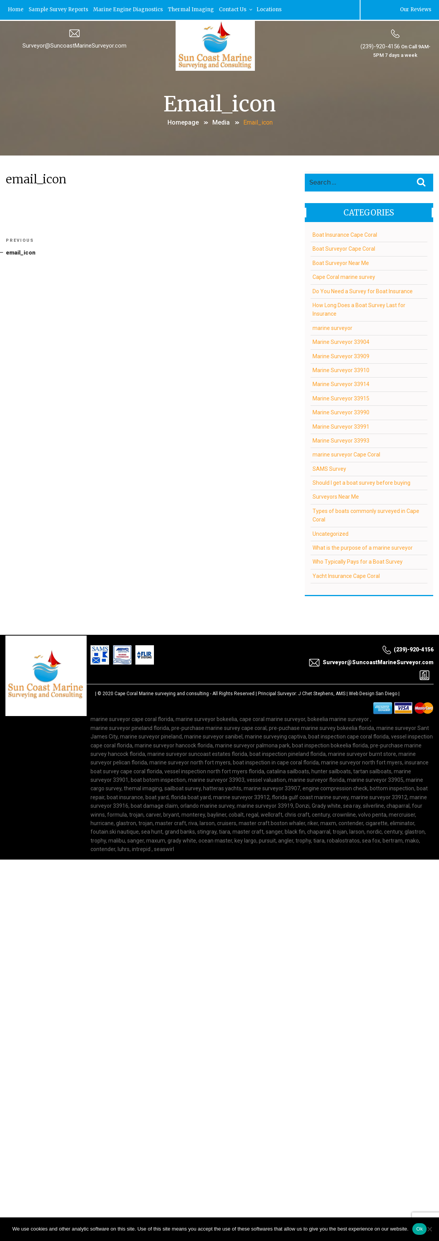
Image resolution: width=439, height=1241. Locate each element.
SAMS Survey (329, 468)
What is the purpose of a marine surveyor (363, 547)
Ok (419, 1229)
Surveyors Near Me (336, 495)
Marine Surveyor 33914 (341, 383)
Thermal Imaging (193, 9)
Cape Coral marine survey (344, 276)
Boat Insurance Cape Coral (345, 234)
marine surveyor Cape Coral (346, 453)
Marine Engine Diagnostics (129, 9)
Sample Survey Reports (59, 9)
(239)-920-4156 (380, 46)
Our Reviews (415, 9)
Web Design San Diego (373, 692)
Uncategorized (330, 533)
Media (221, 121)
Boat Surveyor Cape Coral (344, 247)
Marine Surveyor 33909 (341, 355)
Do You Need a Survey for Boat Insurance (363, 290)
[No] (429, 1229)
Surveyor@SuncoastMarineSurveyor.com (74, 45)
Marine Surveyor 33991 (341, 425)
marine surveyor (332, 327)
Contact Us (238, 9)
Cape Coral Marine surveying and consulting (161, 692)
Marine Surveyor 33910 (341, 369)
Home (16, 9)
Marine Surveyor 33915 (341, 397)
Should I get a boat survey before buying (361, 482)
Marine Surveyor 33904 (341, 341)
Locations (271, 9)
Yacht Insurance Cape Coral (346, 575)
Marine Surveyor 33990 (341, 411)
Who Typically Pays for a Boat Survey (358, 560)
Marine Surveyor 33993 (341, 439)
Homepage (183, 121)
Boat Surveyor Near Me (341, 262)
